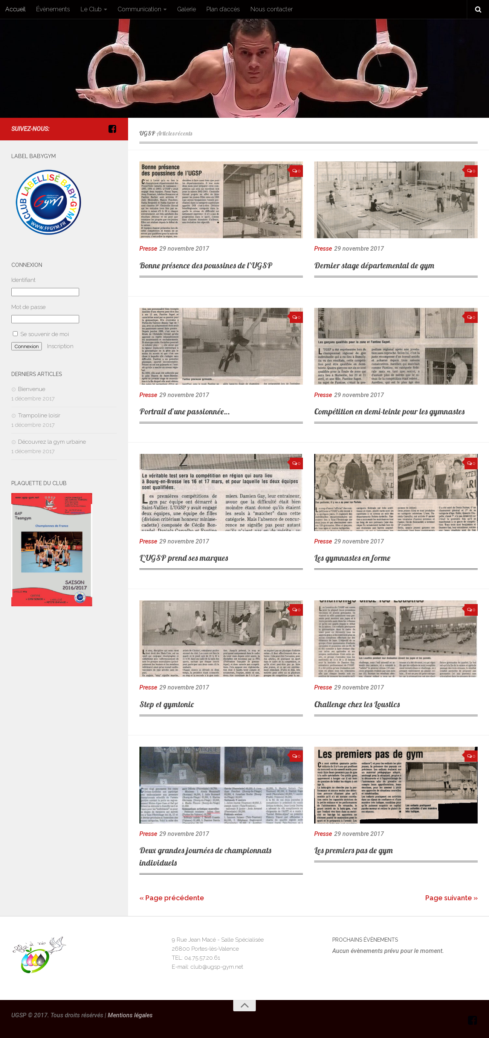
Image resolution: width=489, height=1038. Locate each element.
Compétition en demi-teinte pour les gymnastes (389, 411)
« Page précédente (171, 898)
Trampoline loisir (39, 415)
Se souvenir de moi (41, 334)
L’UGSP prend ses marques (183, 557)
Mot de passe (28, 307)
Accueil (15, 9)
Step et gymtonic (166, 704)
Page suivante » (451, 898)
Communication (139, 9)
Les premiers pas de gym (353, 850)
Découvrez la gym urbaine (52, 441)
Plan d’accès (223, 9)
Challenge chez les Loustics (357, 704)
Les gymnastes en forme (352, 557)
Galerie (186, 9)
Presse (148, 248)
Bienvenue (31, 389)
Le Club (91, 9)
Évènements (53, 9)
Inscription (60, 346)
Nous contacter (272, 9)
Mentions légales (130, 1015)
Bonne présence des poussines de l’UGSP (205, 265)
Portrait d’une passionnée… (184, 411)
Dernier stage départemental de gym (374, 265)
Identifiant (23, 280)
